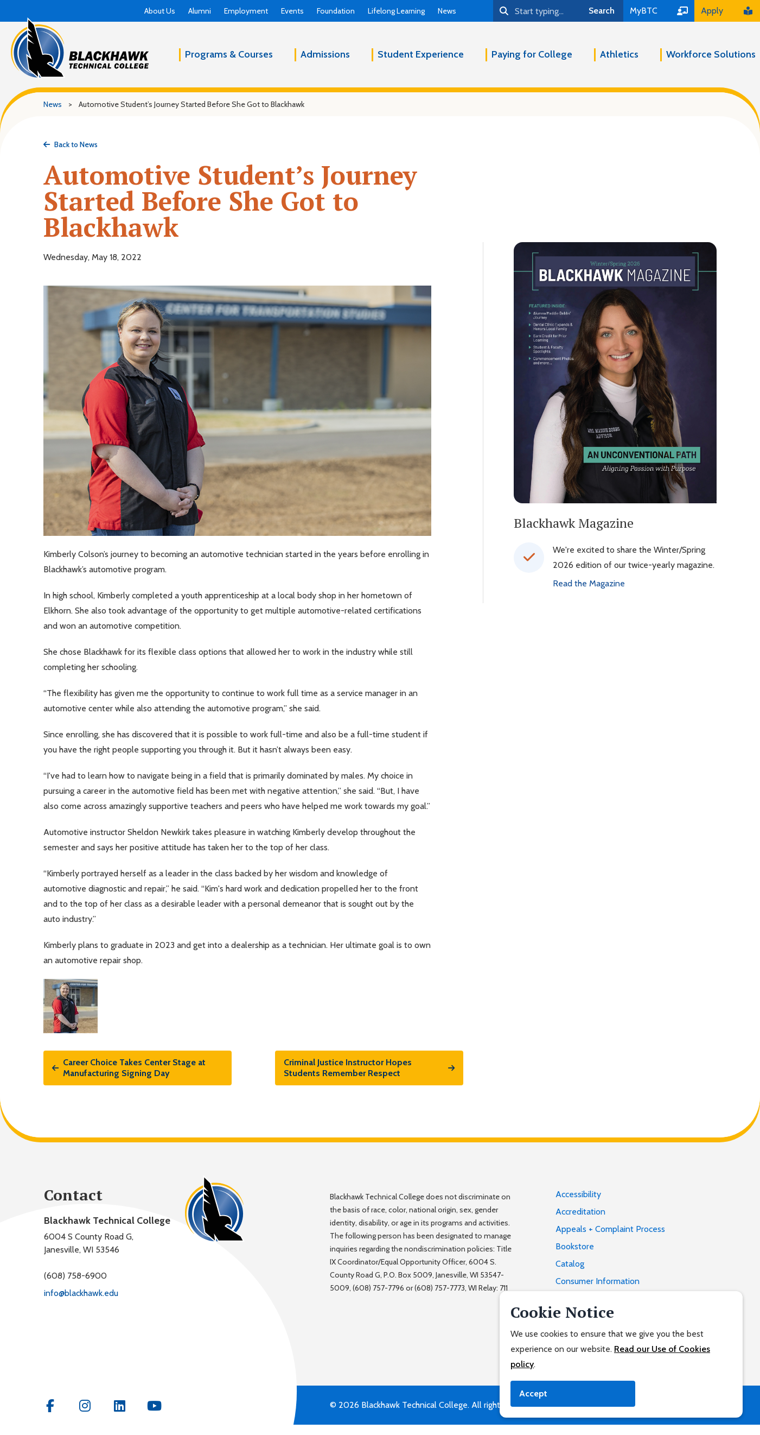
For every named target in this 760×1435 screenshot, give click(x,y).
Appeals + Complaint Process (610, 1229)
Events (292, 11)
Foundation (336, 11)
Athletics (619, 54)
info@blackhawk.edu (81, 1293)
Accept (533, 1393)
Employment (246, 11)
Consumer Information (597, 1281)
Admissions (325, 54)
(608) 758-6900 (75, 1275)
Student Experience (421, 54)
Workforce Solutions (711, 54)
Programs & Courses (229, 54)
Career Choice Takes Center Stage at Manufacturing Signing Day (129, 1067)
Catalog (569, 1264)
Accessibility (578, 1194)
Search (602, 10)
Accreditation (580, 1211)
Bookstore (574, 1246)
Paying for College (531, 54)
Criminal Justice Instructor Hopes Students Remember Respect (369, 1067)
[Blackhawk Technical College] (80, 48)
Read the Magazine (589, 583)
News (447, 11)
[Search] (536, 11)
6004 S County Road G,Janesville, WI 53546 (88, 1243)
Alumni (199, 11)
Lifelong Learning (396, 11)
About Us (159, 11)
